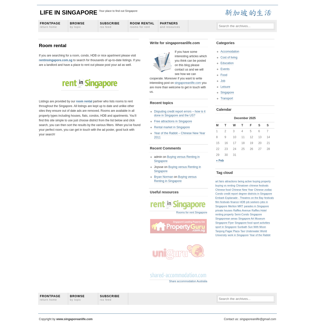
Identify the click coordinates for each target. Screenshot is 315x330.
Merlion (232, 206)
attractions (231, 181)
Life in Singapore (68, 12)
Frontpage (50, 25)
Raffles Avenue (242, 210)
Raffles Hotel (259, 210)
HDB (242, 202)
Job (222, 81)
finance (234, 202)
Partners (170, 25)
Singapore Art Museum (251, 218)
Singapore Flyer (224, 222)
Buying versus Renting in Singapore (175, 179)
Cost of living (228, 57)
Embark (219, 197)
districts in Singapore (260, 193)
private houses (223, 210)
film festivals (222, 202)
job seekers (253, 202)
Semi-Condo (242, 214)
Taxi (242, 231)
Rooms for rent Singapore (191, 212)
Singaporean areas (226, 218)
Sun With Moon (257, 226)
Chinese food (223, 189)
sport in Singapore (226, 226)
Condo (219, 193)
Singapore (227, 92)
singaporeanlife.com (187, 83)
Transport (226, 98)
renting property (224, 214)
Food (223, 75)
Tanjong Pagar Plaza (227, 231)
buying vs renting (225, 185)
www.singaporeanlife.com (74, 319)
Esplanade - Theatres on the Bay (244, 197)
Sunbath (242, 226)
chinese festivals (258, 185)
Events (225, 69)
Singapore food (243, 222)
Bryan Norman (163, 177)
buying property (262, 181)
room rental (84, 101)
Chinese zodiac (263, 189)
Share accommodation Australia (188, 281)
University (221, 235)
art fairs (219, 181)
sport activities (261, 222)
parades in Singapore (256, 206)
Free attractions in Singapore (173, 121)
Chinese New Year (242, 189)
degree (243, 193)
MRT (240, 206)
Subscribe (110, 25)
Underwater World (256, 231)
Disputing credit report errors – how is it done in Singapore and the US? (179, 113)
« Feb (220, 160)
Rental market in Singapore (172, 127)
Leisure (225, 87)
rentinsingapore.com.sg (55, 60)
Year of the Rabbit (260, 235)
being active (245, 181)
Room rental (142, 25)
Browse (77, 25)
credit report (231, 193)
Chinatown (242, 185)
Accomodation (229, 51)
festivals (269, 197)
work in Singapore (238, 235)
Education (227, 63)
